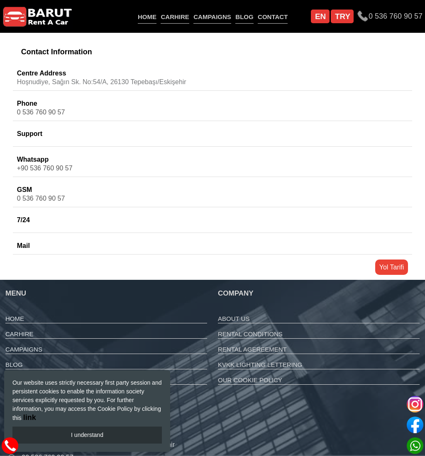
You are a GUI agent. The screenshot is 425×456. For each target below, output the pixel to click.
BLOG (244, 16)
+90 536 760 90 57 (45, 168)
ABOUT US (233, 318)
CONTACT (273, 16)
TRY (342, 16)
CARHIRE (175, 16)
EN (320, 16)
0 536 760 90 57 (41, 112)
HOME (147, 16)
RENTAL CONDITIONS (250, 333)
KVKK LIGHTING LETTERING (260, 364)
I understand (87, 435)
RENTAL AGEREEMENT (252, 349)
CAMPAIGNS (212, 16)
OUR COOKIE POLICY (250, 379)
